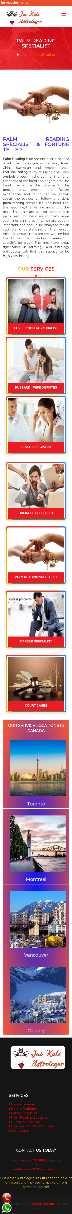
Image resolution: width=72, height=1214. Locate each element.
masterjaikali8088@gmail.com (36, 1169)
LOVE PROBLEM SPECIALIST (36, 328)
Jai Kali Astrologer (43, 1204)
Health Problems (24, 1109)
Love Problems (22, 1104)
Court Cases (20, 1131)
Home (21, 55)
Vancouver (36, 955)
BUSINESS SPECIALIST (36, 513)
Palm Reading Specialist (29, 1117)
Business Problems (25, 1122)
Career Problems (24, 1113)
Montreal (36, 879)
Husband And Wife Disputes (33, 1126)
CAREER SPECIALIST (36, 641)
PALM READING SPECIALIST (36, 577)
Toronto (36, 804)
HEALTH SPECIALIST (35, 447)
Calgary (36, 1031)
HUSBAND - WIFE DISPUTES (36, 387)
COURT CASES (36, 705)
